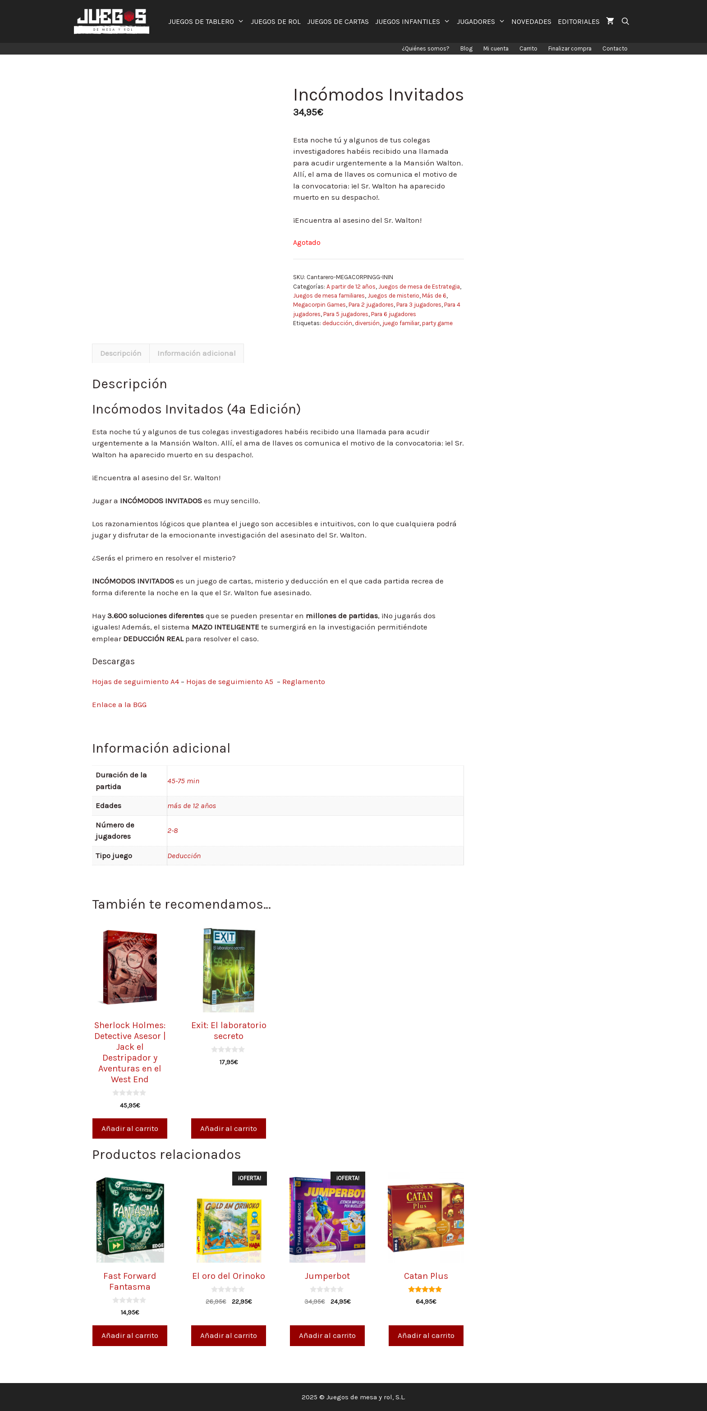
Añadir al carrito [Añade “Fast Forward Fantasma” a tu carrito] (129, 1335)
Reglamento (303, 681)
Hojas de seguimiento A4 (135, 681)
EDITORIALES (579, 21)
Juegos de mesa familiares (329, 295)
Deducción (184, 855)
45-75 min (183, 780)
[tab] (121, 353)
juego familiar (400, 323)
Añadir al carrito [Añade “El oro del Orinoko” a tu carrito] (228, 1335)
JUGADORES (483, 21)
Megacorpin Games (319, 304)
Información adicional (196, 353)
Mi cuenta (496, 48)
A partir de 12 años (351, 286)
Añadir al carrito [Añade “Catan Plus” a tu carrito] (426, 1335)
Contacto (615, 48)
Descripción (121, 353)
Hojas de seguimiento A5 (229, 681)
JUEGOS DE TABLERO (208, 21)
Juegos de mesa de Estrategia (419, 286)
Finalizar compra (570, 48)
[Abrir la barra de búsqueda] (625, 21)
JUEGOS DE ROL (276, 21)
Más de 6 (434, 295)
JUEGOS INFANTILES (414, 21)
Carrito (528, 48)
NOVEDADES (531, 21)
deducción (337, 323)
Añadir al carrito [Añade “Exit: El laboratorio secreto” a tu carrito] (228, 1128)
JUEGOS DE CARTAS (338, 21)
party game (437, 323)
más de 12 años (191, 805)
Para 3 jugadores (418, 304)
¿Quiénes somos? (426, 48)
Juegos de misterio (393, 295)
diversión (367, 323)
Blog (466, 48)
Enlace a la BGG (119, 704)
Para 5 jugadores (345, 314)
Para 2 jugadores (371, 304)
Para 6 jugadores (393, 314)
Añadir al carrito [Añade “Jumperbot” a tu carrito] (327, 1335)
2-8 (172, 830)
